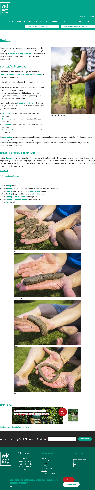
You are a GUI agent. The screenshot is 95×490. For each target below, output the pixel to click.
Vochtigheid (46, 466)
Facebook (75, 461)
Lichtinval (45, 461)
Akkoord (68, 480)
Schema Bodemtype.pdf (11, 176)
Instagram (80, 461)
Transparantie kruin (49, 473)
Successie (45, 458)
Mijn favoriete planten (58, 21)
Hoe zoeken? (35, 21)
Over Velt (83, 17)
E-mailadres (41, 439)
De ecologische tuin (84, 21)
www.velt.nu (75, 465)
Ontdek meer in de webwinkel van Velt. (14, 427)
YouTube (84, 461)
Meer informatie (15, 486)
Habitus (44, 471)
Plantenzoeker (17, 21)
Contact (92, 17)
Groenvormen (47, 468)
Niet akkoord (71, 484)
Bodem (44, 463)
